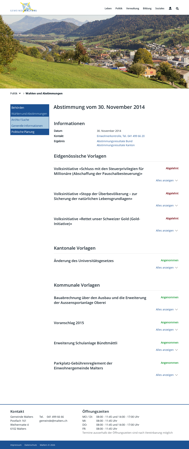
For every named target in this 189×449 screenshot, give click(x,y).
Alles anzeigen (165, 180)
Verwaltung (132, 8)
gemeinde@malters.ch (53, 420)
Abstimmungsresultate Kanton (116, 145)
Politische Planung (22, 132)
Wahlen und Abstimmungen (30, 114)
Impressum (16, 445)
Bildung (147, 8)
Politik (118, 8)
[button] (15, 93)
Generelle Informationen (27, 126)
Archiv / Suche (20, 120)
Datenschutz (31, 445)
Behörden (17, 108)
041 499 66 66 (55, 416)
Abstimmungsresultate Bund (114, 141)
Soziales (159, 8)
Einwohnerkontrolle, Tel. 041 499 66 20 (121, 136)
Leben (108, 8)
